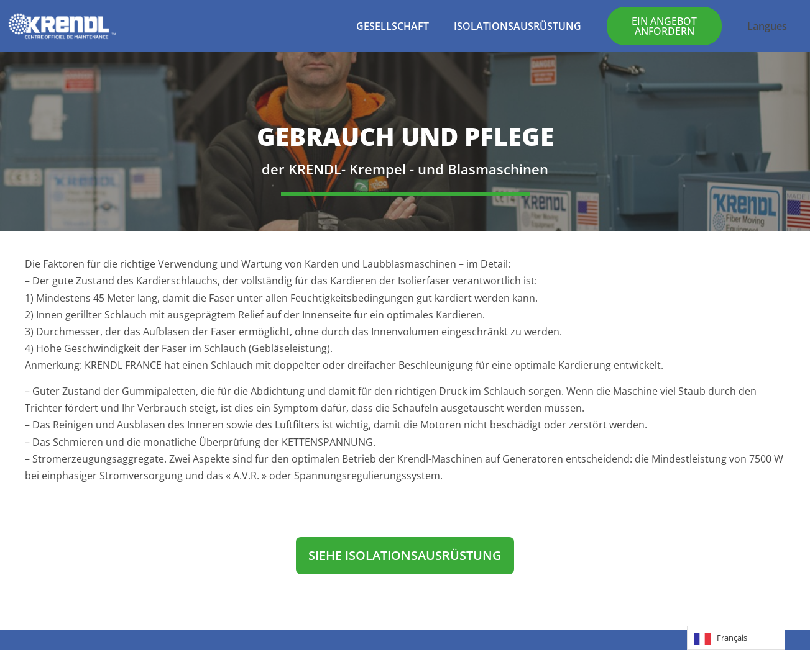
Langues (767, 26)
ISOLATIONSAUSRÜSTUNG (517, 26)
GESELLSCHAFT (392, 26)
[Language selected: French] (736, 638)
